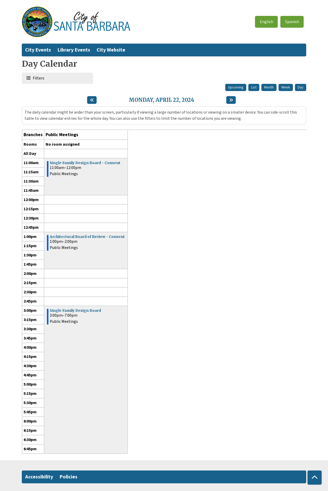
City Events (38, 50)
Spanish (292, 22)
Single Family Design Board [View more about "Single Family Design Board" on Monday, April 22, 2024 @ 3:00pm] (75, 310)
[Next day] (231, 100)
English (266, 22)
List (254, 87)
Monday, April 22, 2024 (161, 100)
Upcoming (235, 87)
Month (269, 87)
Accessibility (39, 476)
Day (300, 87)
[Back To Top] (315, 477)
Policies (68, 476)
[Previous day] (92, 100)
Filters (38, 78)
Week (285, 87)
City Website (111, 50)
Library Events (73, 50)
